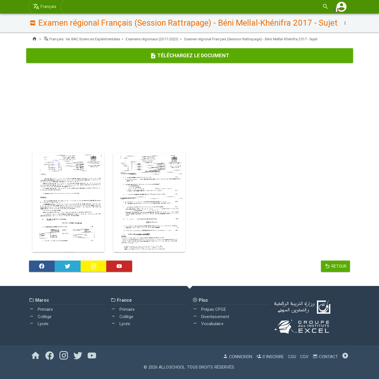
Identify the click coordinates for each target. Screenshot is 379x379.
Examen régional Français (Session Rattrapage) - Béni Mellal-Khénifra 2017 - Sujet (272, 39)
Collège (40, 316)
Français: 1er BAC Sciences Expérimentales (85, 39)
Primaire (41, 309)
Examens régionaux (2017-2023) (162, 39)
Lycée (39, 323)
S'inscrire (270, 356)
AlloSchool (172, 367)
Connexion (237, 356)
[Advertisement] (189, 108)
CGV (304, 356)
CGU (292, 356)
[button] (341, 6)
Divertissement (210, 316)
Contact (325, 356)
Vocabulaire (207, 323)
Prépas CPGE (209, 309)
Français (45, 6)
